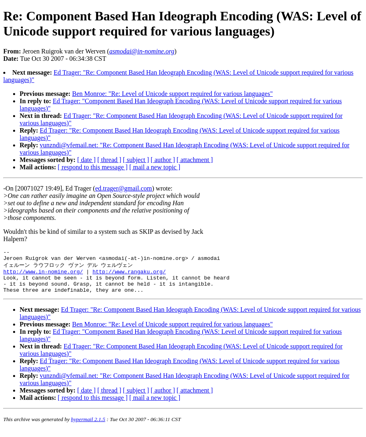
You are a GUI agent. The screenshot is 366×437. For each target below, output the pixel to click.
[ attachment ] (194, 159)
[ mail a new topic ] (154, 167)
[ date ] (86, 159)
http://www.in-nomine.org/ (43, 275)
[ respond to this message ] (92, 167)
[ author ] (163, 159)
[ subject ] (136, 159)
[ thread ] (109, 159)
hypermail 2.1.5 (88, 427)
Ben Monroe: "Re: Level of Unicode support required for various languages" (172, 93)
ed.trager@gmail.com (123, 188)
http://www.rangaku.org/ (128, 275)
